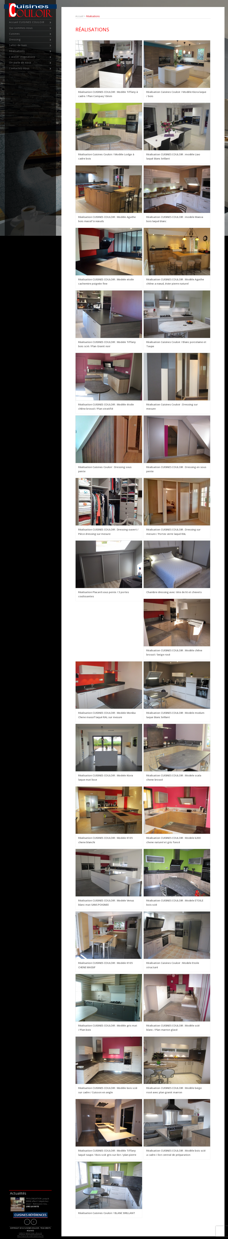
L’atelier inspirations (22, 56)
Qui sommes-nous (21, 28)
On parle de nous (20, 62)
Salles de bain (18, 45)
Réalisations (17, 51)
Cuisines (14, 33)
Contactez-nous (19, 68)
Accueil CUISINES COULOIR (26, 22)
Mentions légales (34, 1233)
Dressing (14, 39)
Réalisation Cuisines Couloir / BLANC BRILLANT (106, 1213)
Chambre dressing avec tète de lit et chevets (174, 592)
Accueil (79, 16)
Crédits (22, 1233)
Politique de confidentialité (30, 1236)
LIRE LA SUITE (32, 1206)
